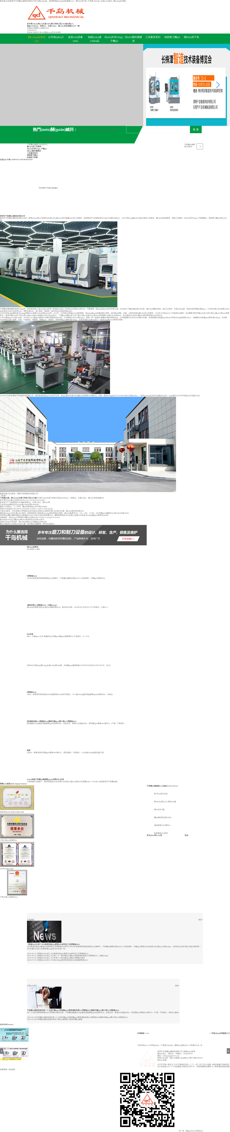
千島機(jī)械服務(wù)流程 (156, 786)
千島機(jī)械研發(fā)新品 (189, 145)
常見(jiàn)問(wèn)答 (154, 835)
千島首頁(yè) (142, 1045)
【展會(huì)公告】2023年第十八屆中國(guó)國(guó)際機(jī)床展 (60, 958)
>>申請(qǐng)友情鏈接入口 (219, 1033)
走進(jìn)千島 (5, 160)
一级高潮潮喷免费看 (203, 1066)
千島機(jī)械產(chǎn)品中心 (37, 144)
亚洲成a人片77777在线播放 (170, 1066)
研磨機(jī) (38, 138)
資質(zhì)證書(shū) (75, 39)
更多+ (187, 835)
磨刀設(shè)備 (83, 130)
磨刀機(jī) (48, 138)
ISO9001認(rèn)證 (6, 869)
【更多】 (3, 496)
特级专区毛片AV (188, 1066)
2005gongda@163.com (171, 1056)
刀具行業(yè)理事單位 (8, 840)
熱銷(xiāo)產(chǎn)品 (95, 39)
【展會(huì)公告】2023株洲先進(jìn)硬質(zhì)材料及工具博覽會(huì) (53, 944)
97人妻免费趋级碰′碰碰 (221, 1066)
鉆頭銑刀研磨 (32, 157)
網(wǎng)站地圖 (119, 1)
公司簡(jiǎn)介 (56, 37)
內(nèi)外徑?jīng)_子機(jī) (114, 39)
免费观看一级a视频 (7, 1069)
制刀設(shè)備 (96, 130)
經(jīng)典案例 (32, 547)
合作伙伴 (3, 1024)
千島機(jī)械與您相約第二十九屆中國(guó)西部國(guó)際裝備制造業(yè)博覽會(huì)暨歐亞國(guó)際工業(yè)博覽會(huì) (73, 1010)
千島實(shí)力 (194, 1045)
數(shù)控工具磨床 (111, 130)
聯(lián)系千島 (81, 1)
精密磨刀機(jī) (172, 37)
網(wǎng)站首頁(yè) (36, 39)
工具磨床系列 (152, 37)
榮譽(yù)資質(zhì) (6, 784)
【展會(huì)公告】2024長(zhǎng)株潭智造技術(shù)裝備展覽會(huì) (62, 960)
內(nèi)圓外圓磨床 (133, 39)
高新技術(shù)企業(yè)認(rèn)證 (12, 812)
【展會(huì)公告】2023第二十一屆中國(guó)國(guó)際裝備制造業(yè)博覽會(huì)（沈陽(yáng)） (72, 956)
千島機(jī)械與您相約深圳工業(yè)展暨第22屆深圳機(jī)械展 (59, 1019)
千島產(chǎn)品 (94, 1)
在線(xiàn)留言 (107, 1)
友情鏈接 (140, 1033)
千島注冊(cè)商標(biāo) (8, 897)
